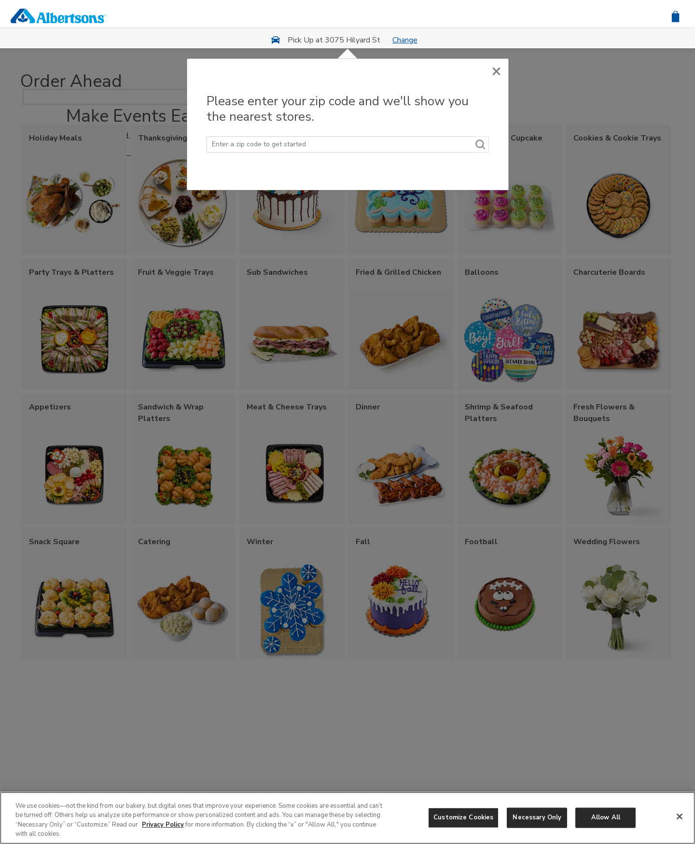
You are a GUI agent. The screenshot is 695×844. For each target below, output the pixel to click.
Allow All (605, 817)
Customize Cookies (463, 817)
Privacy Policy (163, 824)
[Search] (481, 144)
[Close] (496, 71)
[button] (675, 15)
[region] (347, 818)
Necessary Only (537, 817)
